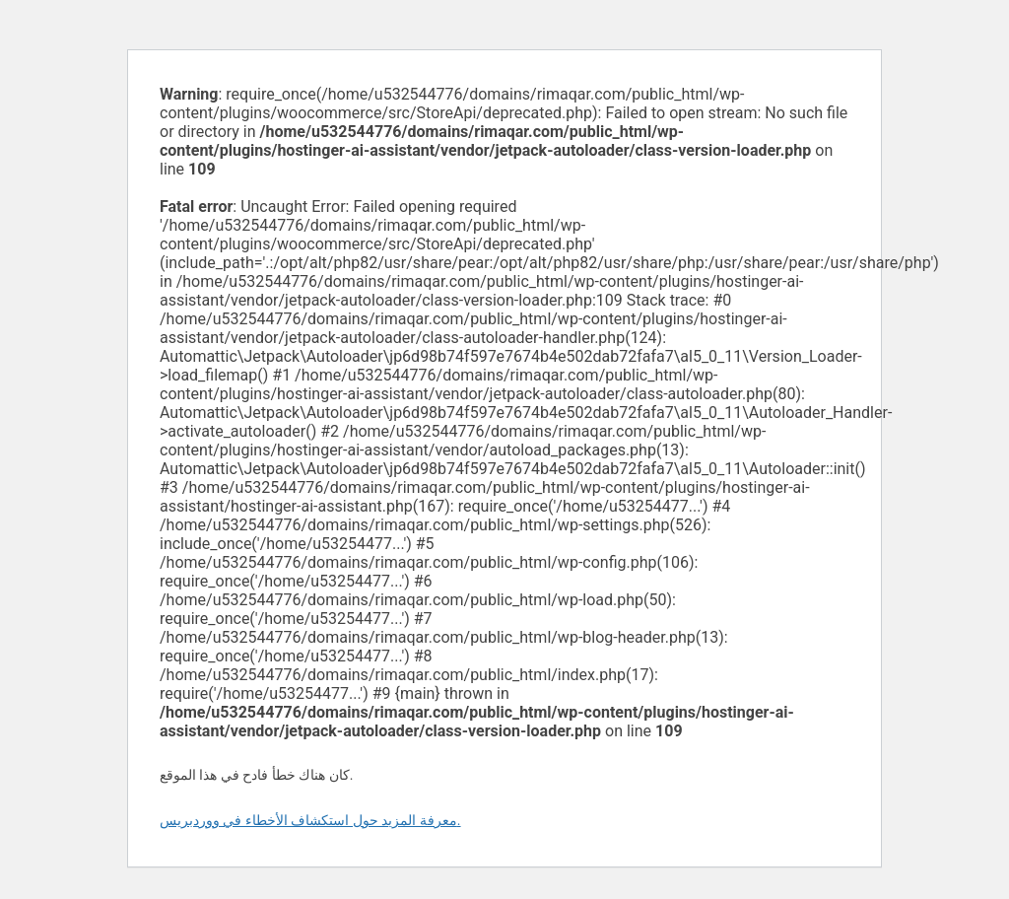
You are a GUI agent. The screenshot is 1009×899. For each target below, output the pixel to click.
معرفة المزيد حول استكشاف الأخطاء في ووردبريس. (310, 820)
